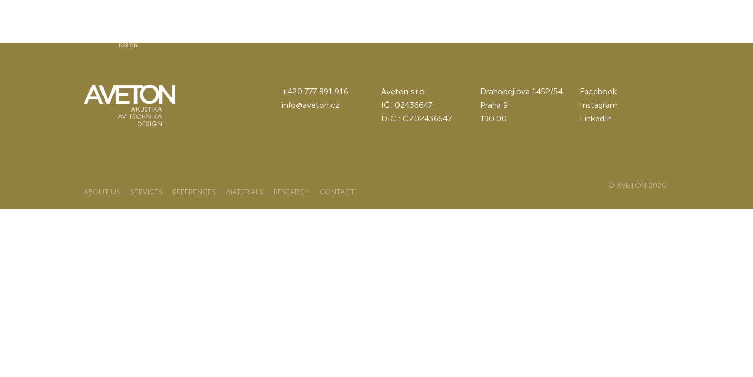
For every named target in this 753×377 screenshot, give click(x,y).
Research (466, 24)
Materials (402, 24)
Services (268, 24)
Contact (528, 24)
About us (208, 24)
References (333, 24)
